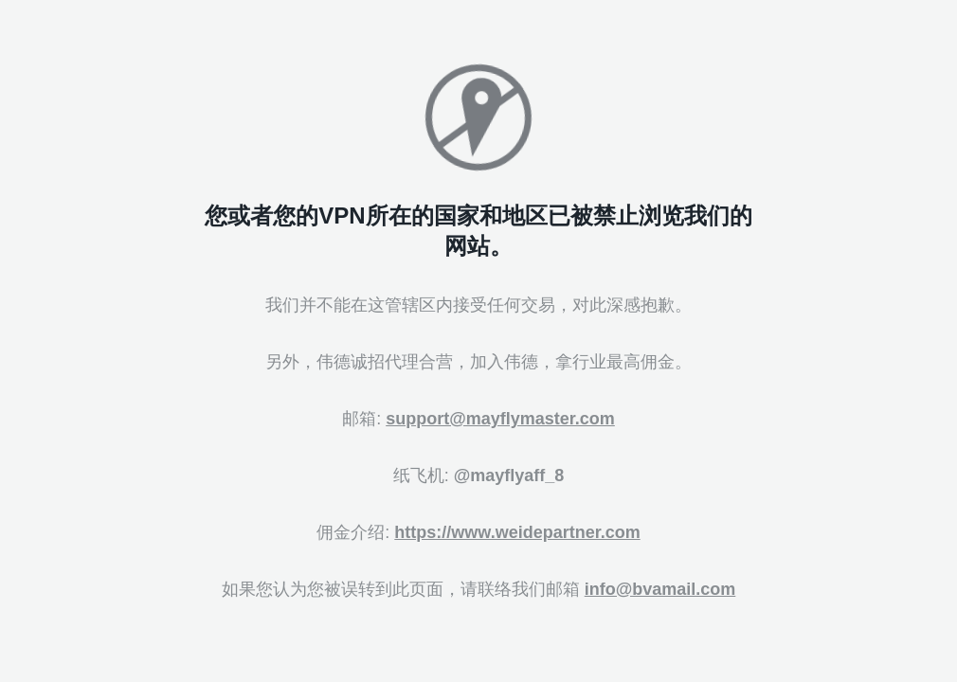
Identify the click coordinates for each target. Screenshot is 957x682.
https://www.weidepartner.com (517, 532)
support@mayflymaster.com (500, 418)
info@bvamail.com (660, 589)
